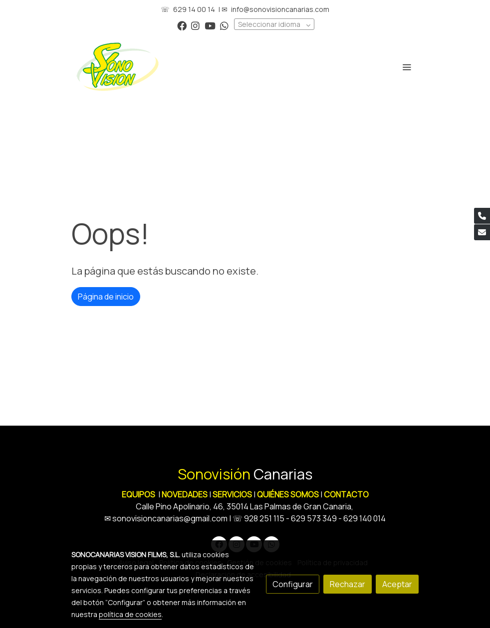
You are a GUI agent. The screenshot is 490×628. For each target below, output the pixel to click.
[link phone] (482, 216)
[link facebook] (182, 25)
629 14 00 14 (194, 9)
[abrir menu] (407, 67)
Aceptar (397, 584)
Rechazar (347, 584)
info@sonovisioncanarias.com (280, 9)
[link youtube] (210, 25)
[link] (117, 67)
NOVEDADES (185, 494)
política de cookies (130, 614)
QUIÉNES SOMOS (288, 494)
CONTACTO (346, 494)
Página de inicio (106, 296)
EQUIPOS (138, 494)
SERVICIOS (232, 494)
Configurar (292, 584)
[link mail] (482, 232)
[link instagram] (195, 25)
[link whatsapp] (224, 25)
